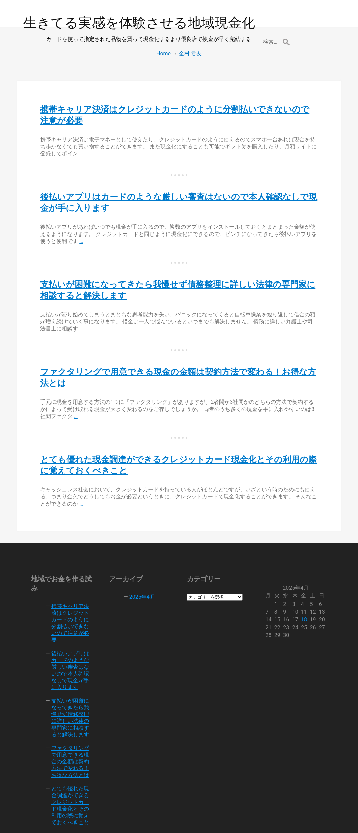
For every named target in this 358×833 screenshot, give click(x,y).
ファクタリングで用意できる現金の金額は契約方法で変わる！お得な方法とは (67, 725)
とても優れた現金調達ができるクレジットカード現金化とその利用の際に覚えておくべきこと (67, 769)
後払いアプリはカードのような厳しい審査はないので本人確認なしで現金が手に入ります (67, 637)
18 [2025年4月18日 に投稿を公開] (308, 597)
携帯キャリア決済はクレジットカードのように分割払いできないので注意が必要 (67, 597)
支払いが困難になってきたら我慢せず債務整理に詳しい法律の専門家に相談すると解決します (67, 681)
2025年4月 (140, 574)
